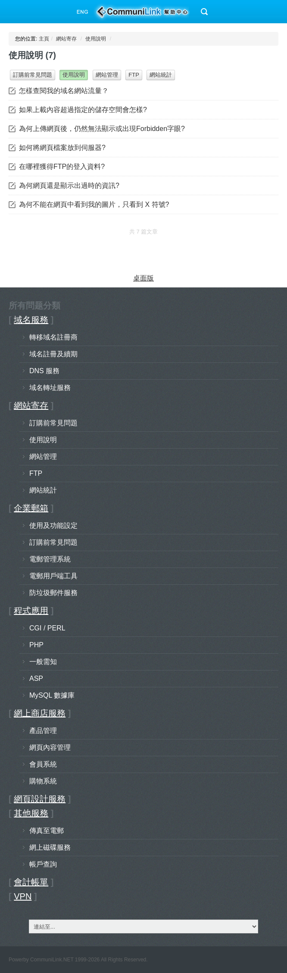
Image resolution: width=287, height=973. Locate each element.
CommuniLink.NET (51, 960)
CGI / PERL (47, 628)
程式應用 (31, 610)
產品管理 (43, 730)
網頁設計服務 (40, 799)
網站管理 (107, 75)
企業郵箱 (31, 508)
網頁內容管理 (50, 747)
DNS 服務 (44, 370)
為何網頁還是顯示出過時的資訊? (69, 185)
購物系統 (43, 781)
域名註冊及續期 (53, 354)
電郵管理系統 (50, 559)
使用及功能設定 (53, 525)
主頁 (44, 39)
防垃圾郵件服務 (53, 592)
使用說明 (95, 39)
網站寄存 (66, 39)
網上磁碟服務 (50, 847)
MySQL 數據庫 (52, 695)
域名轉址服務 (50, 387)
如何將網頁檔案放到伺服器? (62, 147)
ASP (36, 678)
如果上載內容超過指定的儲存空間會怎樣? (83, 109)
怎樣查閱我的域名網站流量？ (64, 90)
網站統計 (161, 75)
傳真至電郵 (46, 830)
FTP (133, 75)
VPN (22, 896)
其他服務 (31, 813)
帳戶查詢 (43, 864)
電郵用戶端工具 (53, 576)
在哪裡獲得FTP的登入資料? (62, 166)
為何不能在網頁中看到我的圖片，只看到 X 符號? (94, 204)
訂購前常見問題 (32, 75)
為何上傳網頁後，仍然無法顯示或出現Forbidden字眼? (102, 128)
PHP (36, 645)
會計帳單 (31, 882)
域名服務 (31, 319)
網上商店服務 (40, 713)
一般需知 (43, 661)
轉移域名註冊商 (53, 337)
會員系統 (43, 764)
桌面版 (143, 278)
